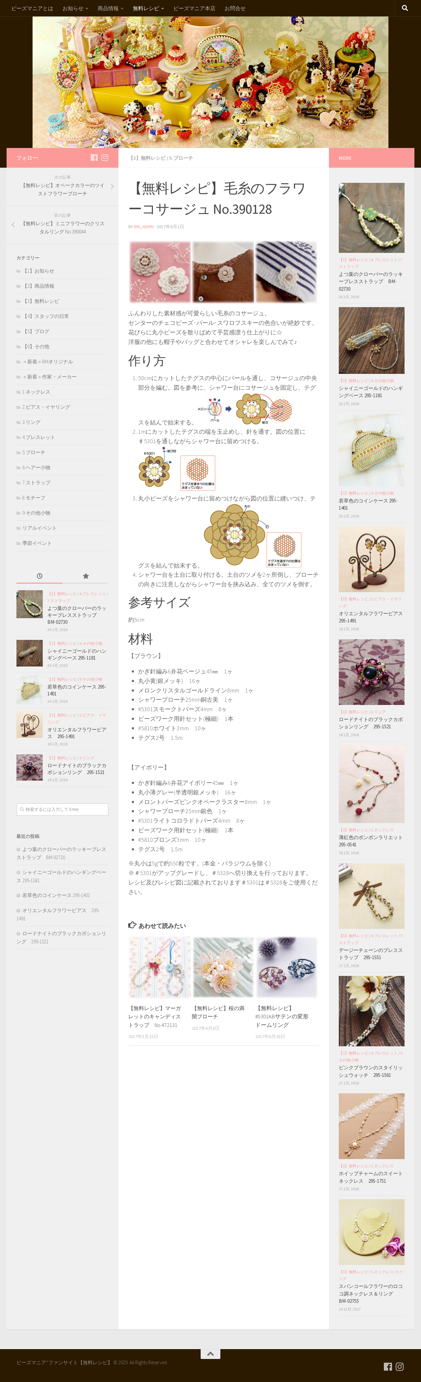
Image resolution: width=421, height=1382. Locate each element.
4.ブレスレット (38, 437)
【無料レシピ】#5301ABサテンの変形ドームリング (282, 1016)
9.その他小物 (36, 513)
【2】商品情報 (38, 286)
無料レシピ (146, 8)
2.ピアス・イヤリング (46, 407)
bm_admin (144, 226)
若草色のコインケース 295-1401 (56, 895)
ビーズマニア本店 (194, 8)
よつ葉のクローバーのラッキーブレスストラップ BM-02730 (77, 615)
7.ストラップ (36, 482)
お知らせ (73, 8)
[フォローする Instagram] (105, 157)
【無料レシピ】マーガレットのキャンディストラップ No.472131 (156, 1016)
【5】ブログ (35, 331)
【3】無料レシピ (148, 158)
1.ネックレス (36, 392)
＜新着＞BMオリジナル (47, 361)
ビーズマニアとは (32, 8)
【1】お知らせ (38, 271)
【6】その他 (35, 346)
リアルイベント (39, 528)
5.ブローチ (184, 158)
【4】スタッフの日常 (45, 316)
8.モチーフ (33, 498)
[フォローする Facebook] (94, 157)
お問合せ (235, 8)
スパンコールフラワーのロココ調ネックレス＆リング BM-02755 (371, 1293)
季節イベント (37, 543)
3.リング (31, 422)
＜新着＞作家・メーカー (49, 377)
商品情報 (108, 8)
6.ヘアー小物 (36, 467)
